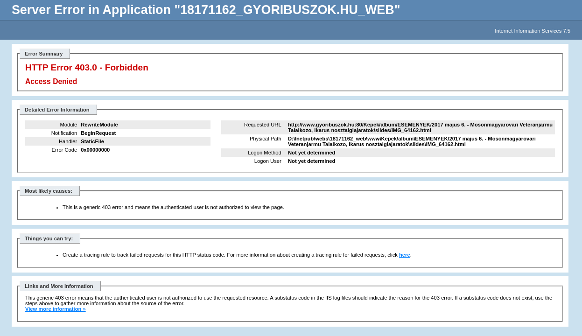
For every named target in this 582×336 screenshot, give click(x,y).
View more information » (55, 309)
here (404, 255)
